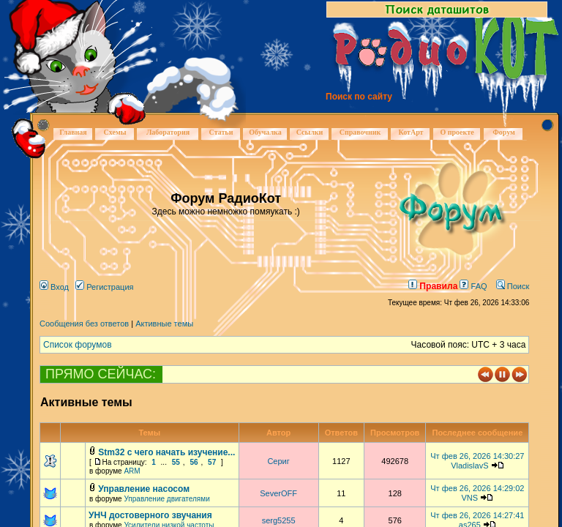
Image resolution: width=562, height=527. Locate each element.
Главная (72, 132)
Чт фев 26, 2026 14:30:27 (477, 456)
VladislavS (469, 465)
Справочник (360, 132)
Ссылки (309, 132)
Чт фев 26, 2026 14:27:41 (477, 515)
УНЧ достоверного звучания (150, 515)
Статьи (221, 132)
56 (194, 462)
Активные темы (164, 323)
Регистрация (104, 287)
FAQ (473, 286)
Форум (503, 132)
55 (176, 462)
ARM (132, 471)
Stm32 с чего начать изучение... (166, 452)
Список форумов (77, 345)
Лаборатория (168, 132)
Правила (432, 286)
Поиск (513, 286)
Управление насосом (144, 489)
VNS (470, 497)
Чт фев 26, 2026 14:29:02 (477, 488)
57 (212, 462)
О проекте (456, 132)
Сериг (278, 461)
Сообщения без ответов (84, 323)
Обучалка (265, 132)
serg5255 (279, 520)
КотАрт (410, 132)
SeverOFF (278, 493)
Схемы (114, 132)
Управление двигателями (166, 499)
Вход (54, 287)
